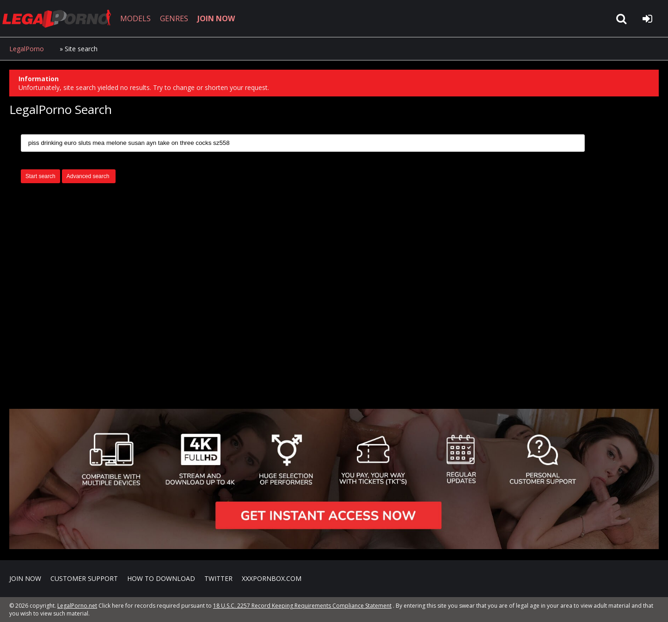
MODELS (135, 18)
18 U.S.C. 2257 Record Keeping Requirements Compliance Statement (302, 606)
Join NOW (25, 578)
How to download (161, 578)
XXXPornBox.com (271, 578)
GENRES (174, 18)
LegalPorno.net (60, 18)
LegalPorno (26, 48)
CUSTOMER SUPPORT (84, 578)
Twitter (218, 578)
